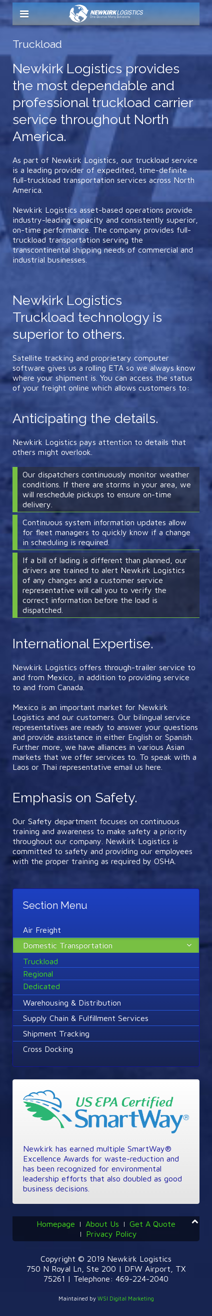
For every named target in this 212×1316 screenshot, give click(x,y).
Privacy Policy (111, 1233)
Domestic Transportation (67, 945)
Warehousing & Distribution (72, 1002)
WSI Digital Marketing (126, 1298)
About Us (102, 1223)
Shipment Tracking (56, 1033)
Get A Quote (153, 1223)
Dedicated (41, 986)
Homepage (55, 1223)
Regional (38, 973)
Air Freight (42, 929)
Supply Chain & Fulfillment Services (85, 1018)
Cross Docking (48, 1048)
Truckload (40, 961)
